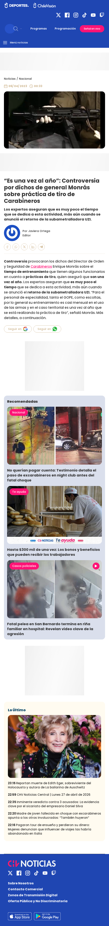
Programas (38, 29)
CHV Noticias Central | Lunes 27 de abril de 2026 (49, 795)
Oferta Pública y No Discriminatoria (38, 901)
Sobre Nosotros (21, 883)
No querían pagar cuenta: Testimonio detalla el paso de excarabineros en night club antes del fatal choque (51, 475)
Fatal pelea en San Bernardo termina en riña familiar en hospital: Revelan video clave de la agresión (50, 628)
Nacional (25, 79)
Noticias (10, 79)
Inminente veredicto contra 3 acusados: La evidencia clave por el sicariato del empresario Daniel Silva (53, 804)
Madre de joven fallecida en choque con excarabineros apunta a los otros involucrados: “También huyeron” (54, 815)
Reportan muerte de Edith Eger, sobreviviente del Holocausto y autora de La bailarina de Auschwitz (49, 785)
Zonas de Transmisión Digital (32, 895)
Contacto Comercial (25, 889)
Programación (65, 29)
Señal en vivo (92, 29)
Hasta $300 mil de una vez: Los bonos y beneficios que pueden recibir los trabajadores (53, 552)
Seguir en (18, 329)
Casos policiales (24, 566)
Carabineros (41, 266)
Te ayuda (19, 492)
